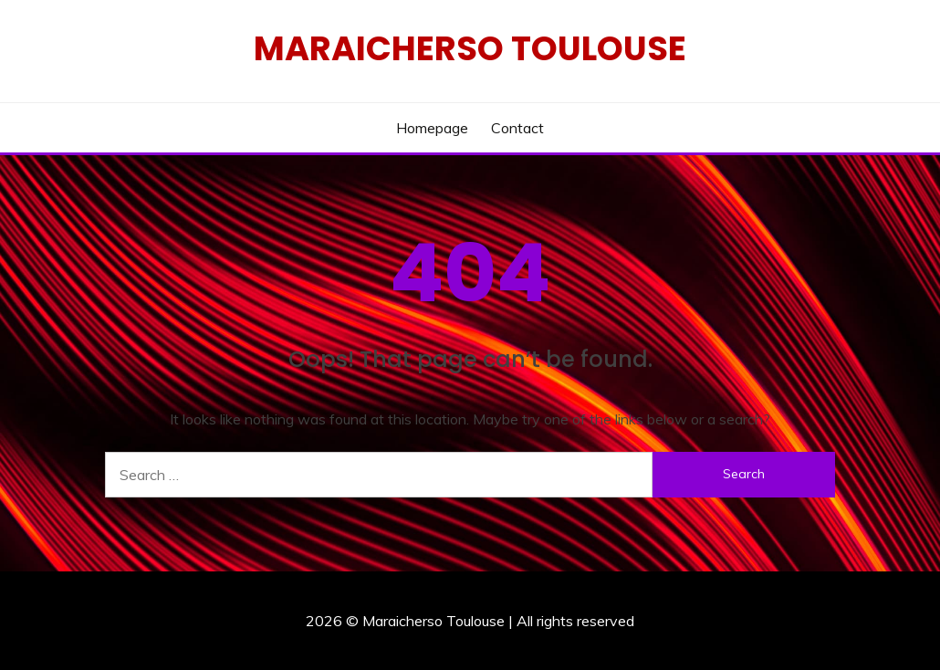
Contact (517, 128)
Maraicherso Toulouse (470, 48)
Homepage (432, 128)
